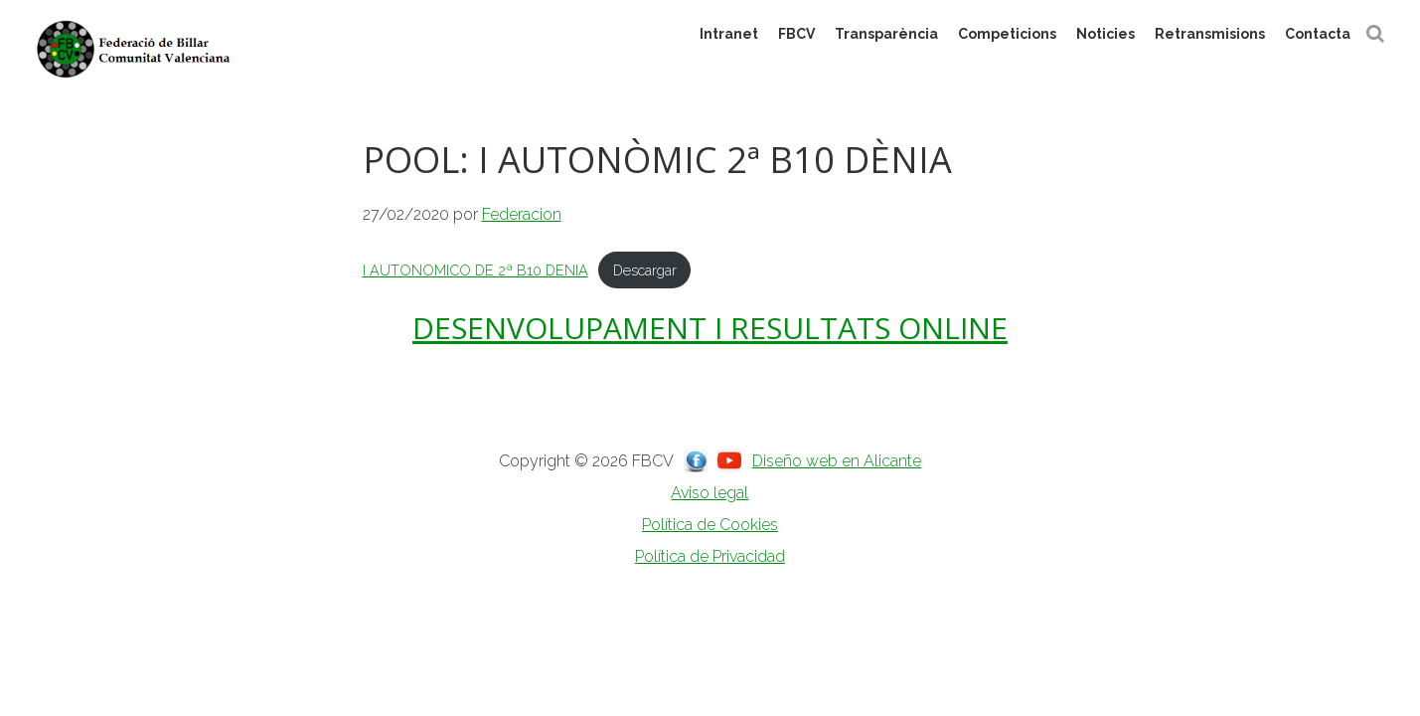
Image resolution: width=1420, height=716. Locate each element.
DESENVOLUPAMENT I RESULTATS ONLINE (710, 327)
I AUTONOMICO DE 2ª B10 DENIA (475, 270)
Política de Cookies (710, 524)
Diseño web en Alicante (836, 460)
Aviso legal (709, 492)
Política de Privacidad (710, 556)
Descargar (645, 270)
